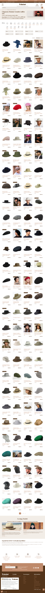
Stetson (24, 576)
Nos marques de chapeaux (17, 576)
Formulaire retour (8, 2)
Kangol (24, 577)
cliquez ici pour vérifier (30, 569)
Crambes (24, 581)
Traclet (24, 583)
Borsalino (24, 579)
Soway (24, 580)
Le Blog (13, 2)
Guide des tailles (36, 582)
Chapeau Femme (15, 577)
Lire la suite (3, 536)
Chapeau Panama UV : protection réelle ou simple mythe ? (11, 531)
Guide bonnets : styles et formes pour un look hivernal (31, 530)
